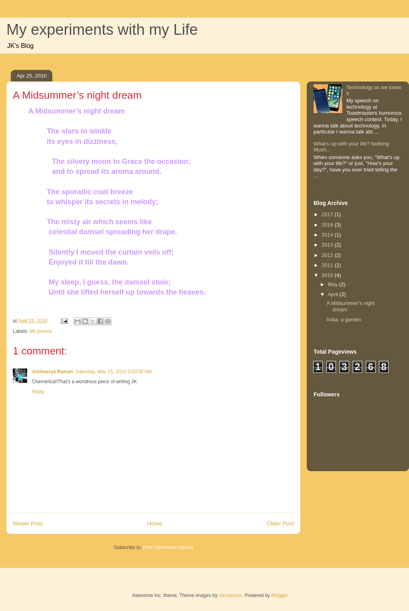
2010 (328, 275)
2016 (328, 225)
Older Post (280, 523)
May (333, 284)
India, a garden (343, 319)
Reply (38, 391)
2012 (328, 255)
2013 (328, 245)
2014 (328, 235)
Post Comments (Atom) (168, 547)
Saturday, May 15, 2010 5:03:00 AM (113, 371)
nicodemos (230, 595)
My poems (41, 331)
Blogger (279, 595)
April (334, 294)
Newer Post (27, 523)
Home (154, 523)
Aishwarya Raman (52, 371)
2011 (328, 265)
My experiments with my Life (102, 29)
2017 (328, 214)
